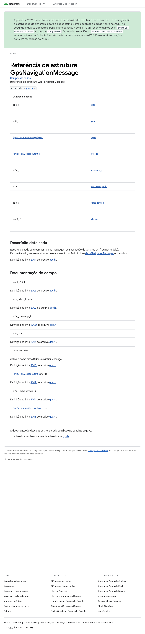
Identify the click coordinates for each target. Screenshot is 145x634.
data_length (97, 202)
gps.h (30, 88)
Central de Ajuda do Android (112, 581)
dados (94, 219)
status (94, 153)
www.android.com (107, 596)
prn (93, 121)
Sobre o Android (12, 622)
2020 (34, 324)
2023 (34, 290)
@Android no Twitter (61, 581)
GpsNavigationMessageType (28, 137)
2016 (34, 365)
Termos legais (47, 622)
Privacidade (74, 622)
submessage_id (99, 186)
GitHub (7, 611)
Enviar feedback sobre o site (98, 622)
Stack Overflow (105, 606)
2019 (34, 382)
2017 (34, 342)
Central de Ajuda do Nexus (111, 591)
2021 (34, 399)
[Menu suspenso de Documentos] (45, 4)
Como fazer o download (16, 591)
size (93, 104)
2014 (34, 259)
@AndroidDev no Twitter (63, 586)
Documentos (34, 3)
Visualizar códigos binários (17, 596)
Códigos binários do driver (17, 606)
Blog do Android (59, 591)
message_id (97, 170)
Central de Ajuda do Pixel (110, 586)
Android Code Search (65, 3)
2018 (34, 416)
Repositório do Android (15, 581)
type (93, 137)
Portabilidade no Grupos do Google (68, 611)
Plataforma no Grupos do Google (67, 601)
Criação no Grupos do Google (66, 606)
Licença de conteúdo (98, 450)
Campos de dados (20, 78)
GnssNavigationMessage (99, 253)
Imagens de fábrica (13, 601)
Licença (61, 622)
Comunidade (30, 622)
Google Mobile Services (109, 601)
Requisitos (9, 586)
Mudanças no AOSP (36, 39)
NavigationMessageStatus (26, 153)
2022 (34, 307)
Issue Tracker (104, 611)
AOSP (13, 53)
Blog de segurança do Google (66, 596)
